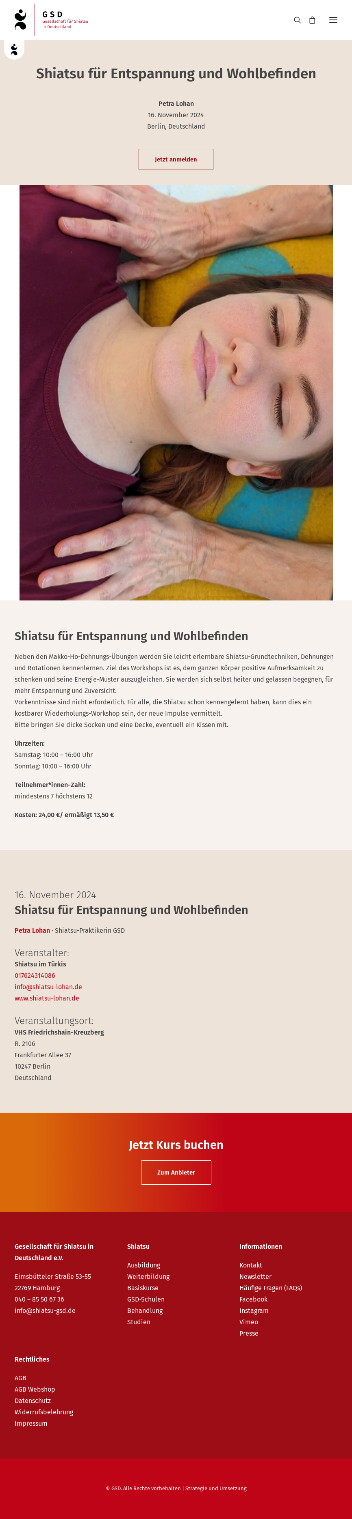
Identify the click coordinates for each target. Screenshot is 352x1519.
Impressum (31, 1423)
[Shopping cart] (308, 20)
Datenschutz (33, 1401)
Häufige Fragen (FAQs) (270, 1288)
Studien (138, 1322)
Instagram (254, 1311)
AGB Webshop (35, 1389)
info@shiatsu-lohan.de (48, 987)
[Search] (294, 20)
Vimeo (248, 1322)
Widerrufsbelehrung (44, 1412)
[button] (333, 20)
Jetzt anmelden (176, 159)
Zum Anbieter (176, 1172)
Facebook (253, 1299)
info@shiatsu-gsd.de (45, 1311)
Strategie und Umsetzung (216, 1488)
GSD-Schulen (146, 1299)
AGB (20, 1378)
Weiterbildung (148, 1276)
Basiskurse (143, 1288)
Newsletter (255, 1276)
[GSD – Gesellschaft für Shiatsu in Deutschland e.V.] (51, 20)
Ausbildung (143, 1265)
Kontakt (250, 1265)
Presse (249, 1333)
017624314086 (35, 975)
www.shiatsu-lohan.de (47, 998)
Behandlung (145, 1311)
